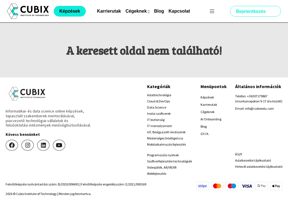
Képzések (207, 97)
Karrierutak (109, 11)
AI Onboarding (211, 119)
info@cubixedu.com (259, 108)
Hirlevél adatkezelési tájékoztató (258, 166)
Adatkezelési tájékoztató (253, 160)
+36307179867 (257, 96)
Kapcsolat (179, 11)
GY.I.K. (205, 134)
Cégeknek (208, 112)
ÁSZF (238, 154)
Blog (159, 11)
